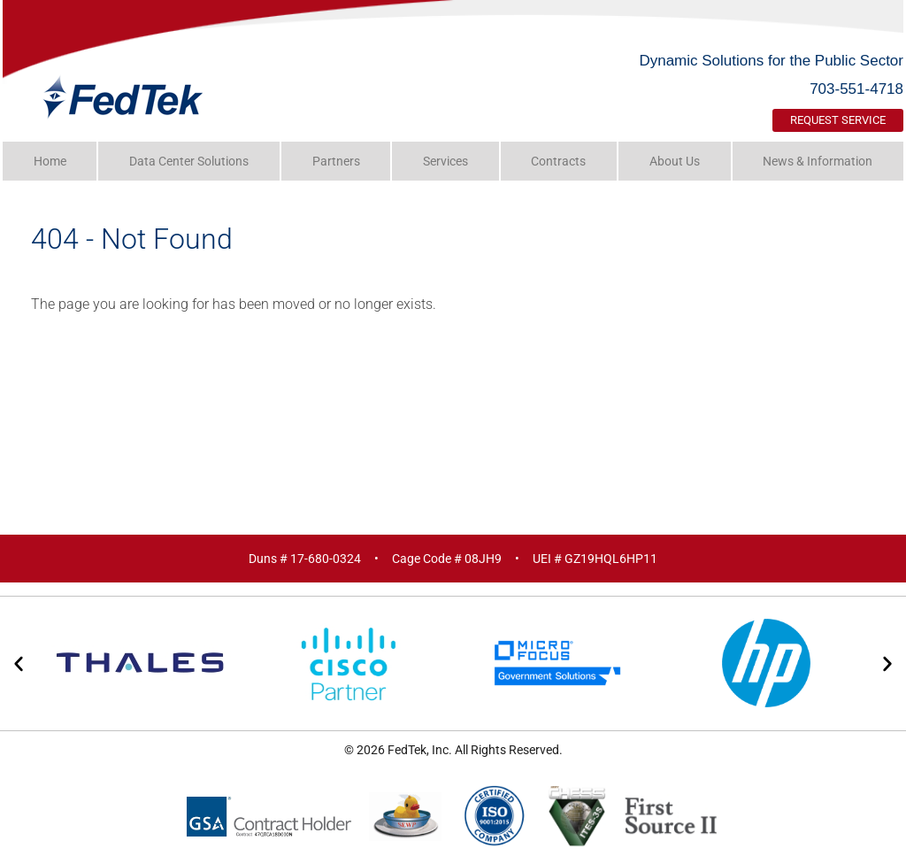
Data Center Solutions (189, 161)
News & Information (817, 161)
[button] (18, 664)
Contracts (558, 161)
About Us (674, 161)
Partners (336, 161)
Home (50, 161)
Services (445, 161)
